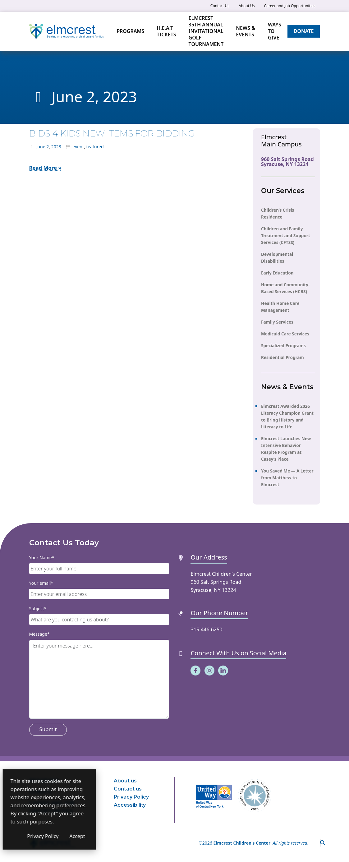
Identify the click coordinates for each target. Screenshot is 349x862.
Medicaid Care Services (285, 334)
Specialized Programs (283, 345)
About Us (247, 5)
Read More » (45, 167)
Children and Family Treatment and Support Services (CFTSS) (285, 235)
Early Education (277, 273)
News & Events (245, 31)
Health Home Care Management (280, 306)
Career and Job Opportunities (289, 5)
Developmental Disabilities (277, 257)
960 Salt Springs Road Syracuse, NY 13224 (287, 162)
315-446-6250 (206, 629)
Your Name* (41, 557)
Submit (48, 729)
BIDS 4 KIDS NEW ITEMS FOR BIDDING (112, 133)
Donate (304, 31)
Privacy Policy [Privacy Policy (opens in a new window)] (83, 836)
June (40, 147)
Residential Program (282, 357)
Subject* (38, 608)
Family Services (277, 322)
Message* (39, 634)
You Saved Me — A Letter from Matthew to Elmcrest (287, 477)
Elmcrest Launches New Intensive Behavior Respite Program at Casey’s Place (286, 449)
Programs (130, 31)
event (78, 147)
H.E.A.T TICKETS (166, 31)
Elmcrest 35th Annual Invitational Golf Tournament (206, 31)
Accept (118, 836)
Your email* (41, 583)
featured (94, 147)
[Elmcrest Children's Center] (66, 31)
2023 (56, 147)
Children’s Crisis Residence (277, 213)
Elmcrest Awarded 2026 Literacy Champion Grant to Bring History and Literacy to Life (287, 416)
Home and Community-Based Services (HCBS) (285, 288)
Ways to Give (274, 31)
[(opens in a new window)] (195, 669)
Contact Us (219, 5)
